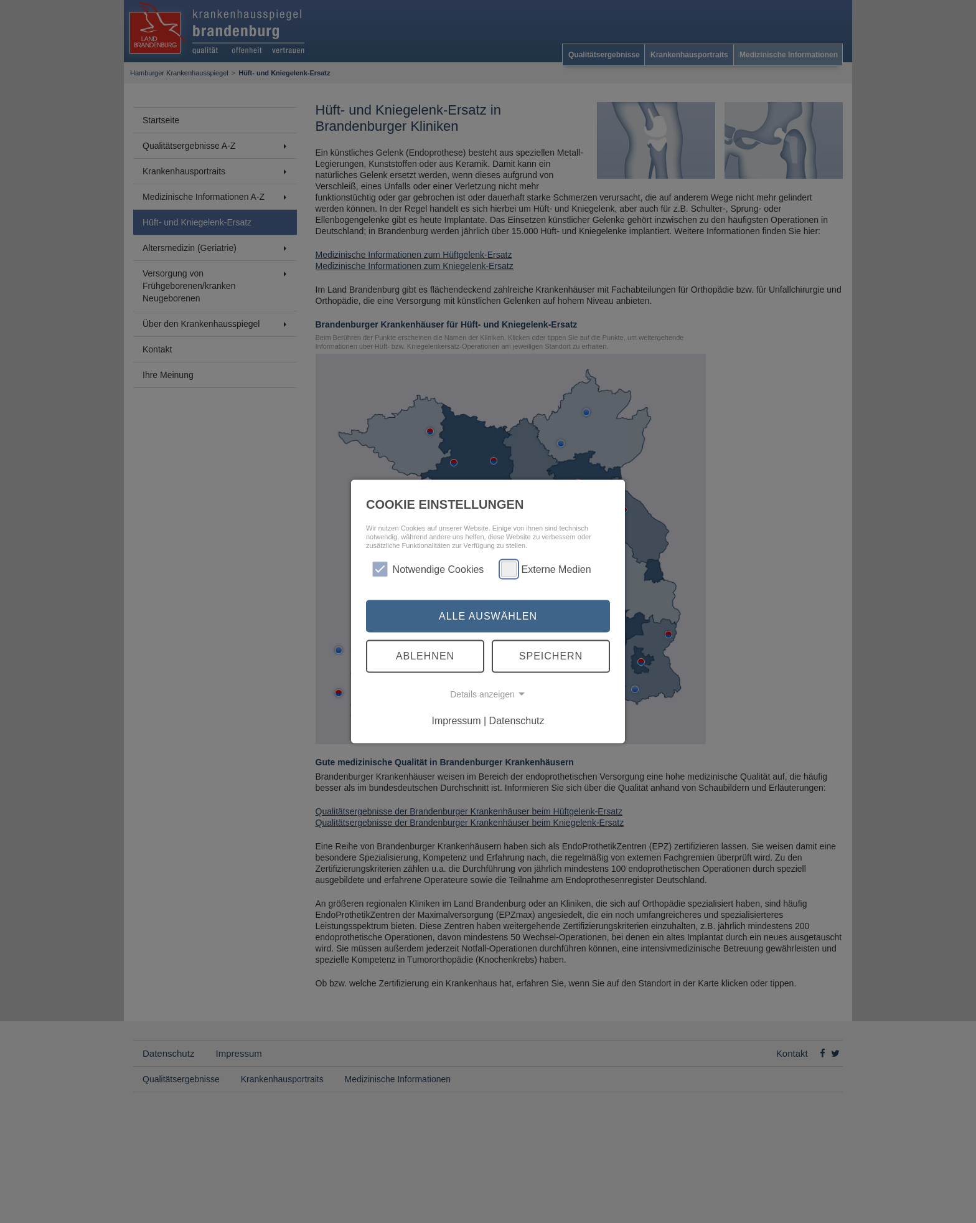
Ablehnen (425, 656)
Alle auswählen (488, 615)
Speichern (551, 656)
